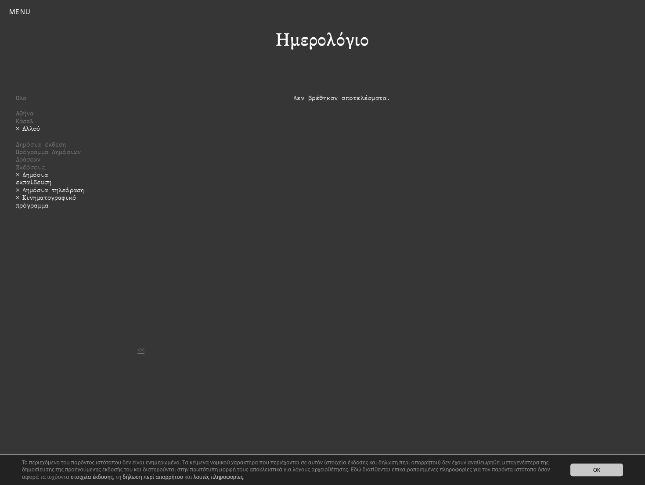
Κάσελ (25, 121)
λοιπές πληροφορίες (218, 477)
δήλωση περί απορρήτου (153, 477)
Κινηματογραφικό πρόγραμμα (46, 201)
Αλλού (31, 128)
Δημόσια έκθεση (41, 144)
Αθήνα (25, 113)
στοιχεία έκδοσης (92, 477)
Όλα (21, 97)
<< (140, 349)
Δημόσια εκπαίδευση (33, 178)
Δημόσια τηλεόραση (53, 190)
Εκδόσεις (30, 167)
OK (596, 470)
